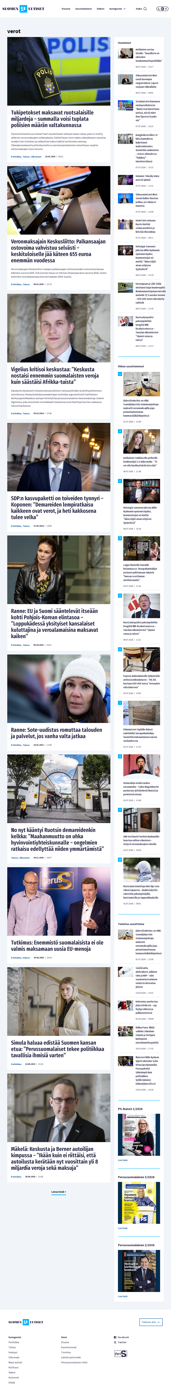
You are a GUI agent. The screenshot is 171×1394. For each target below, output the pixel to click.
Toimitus (66, 1352)
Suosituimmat (83, 9)
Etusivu (66, 9)
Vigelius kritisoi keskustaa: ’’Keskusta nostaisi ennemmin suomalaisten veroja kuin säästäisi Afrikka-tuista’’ (55, 375)
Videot (100, 9)
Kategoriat (117, 9)
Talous (26, 156)
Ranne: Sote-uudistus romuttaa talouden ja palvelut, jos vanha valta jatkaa (56, 733)
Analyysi (13, 1352)
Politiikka (16, 156)
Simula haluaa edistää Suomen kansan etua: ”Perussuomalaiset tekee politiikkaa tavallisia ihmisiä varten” (57, 1049)
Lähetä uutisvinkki (71, 1357)
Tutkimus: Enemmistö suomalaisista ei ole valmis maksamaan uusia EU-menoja (57, 945)
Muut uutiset (15, 1362)
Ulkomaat (36, 156)
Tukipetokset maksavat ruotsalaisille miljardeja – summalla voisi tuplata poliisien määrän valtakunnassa (52, 118)
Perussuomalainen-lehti (74, 1362)
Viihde (12, 1382)
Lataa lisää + (58, 1192)
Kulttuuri (13, 1367)
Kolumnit (14, 1377)
